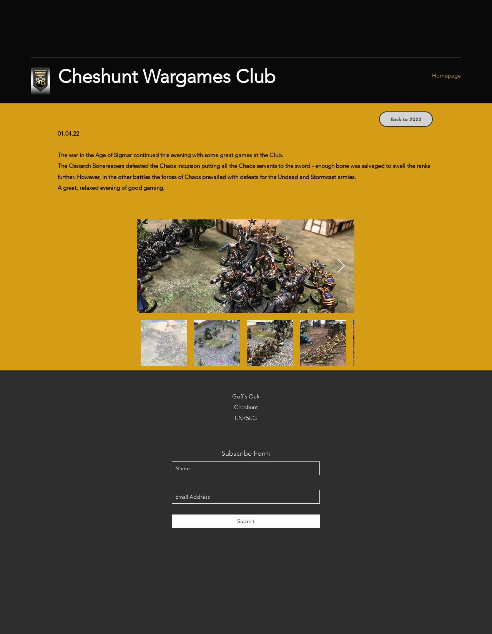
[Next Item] (341, 266)
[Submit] (246, 521)
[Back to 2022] (406, 119)
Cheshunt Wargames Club (167, 76)
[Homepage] (446, 76)
